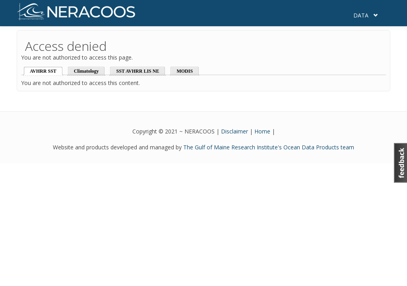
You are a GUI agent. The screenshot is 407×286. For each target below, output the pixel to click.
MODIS (184, 71)
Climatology (86, 71)
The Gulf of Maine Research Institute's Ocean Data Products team (268, 147)
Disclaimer (234, 131)
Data (360, 15)
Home (262, 131)
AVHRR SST (43, 71)
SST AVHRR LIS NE (137, 71)
